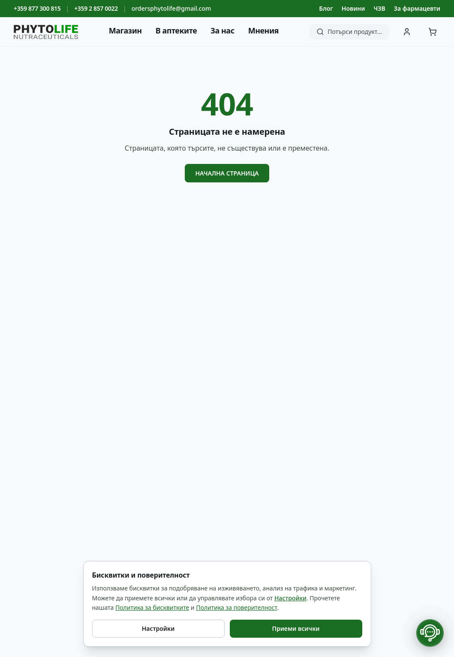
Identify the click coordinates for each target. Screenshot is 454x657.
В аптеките (176, 30)
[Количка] (432, 31)
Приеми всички (295, 628)
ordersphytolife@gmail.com (171, 8)
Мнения (263, 30)
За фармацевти (417, 8)
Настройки (290, 598)
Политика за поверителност (236, 607)
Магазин (125, 30)
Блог (326, 8)
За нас (222, 30)
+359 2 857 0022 (96, 8)
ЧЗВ (379, 8)
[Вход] (407, 31)
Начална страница (227, 173)
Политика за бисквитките (152, 607)
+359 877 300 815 (37, 8)
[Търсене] (349, 31)
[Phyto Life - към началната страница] (46, 32)
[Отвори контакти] (430, 633)
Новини (353, 8)
